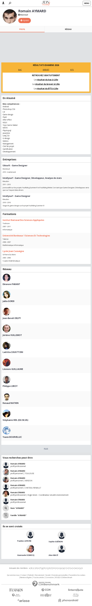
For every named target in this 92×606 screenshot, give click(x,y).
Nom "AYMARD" (17, 508)
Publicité (31, 575)
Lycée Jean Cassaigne (13, 251)
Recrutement (39, 575)
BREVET (46, 69)
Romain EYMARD (17, 492)
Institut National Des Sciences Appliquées (23, 220)
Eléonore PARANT (11, 284)
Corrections (50, 577)
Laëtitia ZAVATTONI (13, 352)
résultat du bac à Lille (47, 79)
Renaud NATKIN (11, 403)
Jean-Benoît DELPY (12, 318)
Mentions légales (26, 577)
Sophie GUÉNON (56, 541)
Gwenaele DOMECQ (25, 555)
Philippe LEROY (10, 386)
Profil (22, 29)
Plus (46, 448)
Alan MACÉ (53, 555)
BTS (72, 69)
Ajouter (26, 20)
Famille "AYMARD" (18, 515)
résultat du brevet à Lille (47, 84)
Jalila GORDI (8, 301)
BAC (20, 69)
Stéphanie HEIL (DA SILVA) (15, 420)
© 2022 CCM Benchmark (63, 577)
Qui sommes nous (13, 575)
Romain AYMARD (17, 463)
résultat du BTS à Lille (47, 88)
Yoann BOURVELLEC (12, 437)
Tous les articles (38, 577)
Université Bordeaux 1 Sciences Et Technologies (26, 235)
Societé (48, 575)
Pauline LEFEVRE (24, 541)
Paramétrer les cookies (77, 575)
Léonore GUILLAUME (13, 369)
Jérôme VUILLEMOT (12, 335)
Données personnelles (60, 575)
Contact (23, 575)
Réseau (68, 29)
